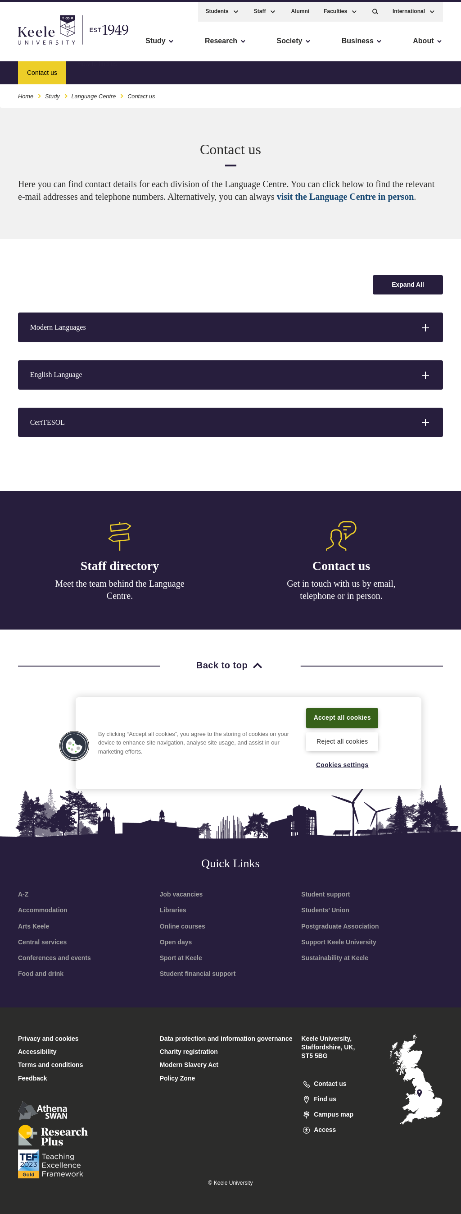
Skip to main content (48, 45)
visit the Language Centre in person (345, 197)
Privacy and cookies (48, 1038)
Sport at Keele (181, 957)
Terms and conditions (50, 1064)
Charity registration (189, 1051)
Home (25, 94)
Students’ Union (325, 910)
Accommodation (43, 910)
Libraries (173, 910)
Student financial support (198, 973)
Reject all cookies (342, 741)
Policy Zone (177, 1078)
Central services (42, 942)
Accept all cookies (342, 711)
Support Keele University (338, 942)
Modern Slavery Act (189, 1064)
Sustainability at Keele (334, 957)
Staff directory (120, 566)
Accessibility (33, 45)
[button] (375, 9)
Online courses (182, 926)
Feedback (32, 1078)
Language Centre (93, 94)
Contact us (341, 566)
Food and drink (40, 973)
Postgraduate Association (340, 926)
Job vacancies (181, 894)
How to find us (97, 70)
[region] (248, 737)
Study (52, 94)
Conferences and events (54, 957)
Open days (176, 942)
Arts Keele (33, 926)
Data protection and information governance (226, 1038)
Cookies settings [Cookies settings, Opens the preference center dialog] (342, 764)
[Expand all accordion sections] (408, 284)
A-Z (23, 894)
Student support (325, 894)
